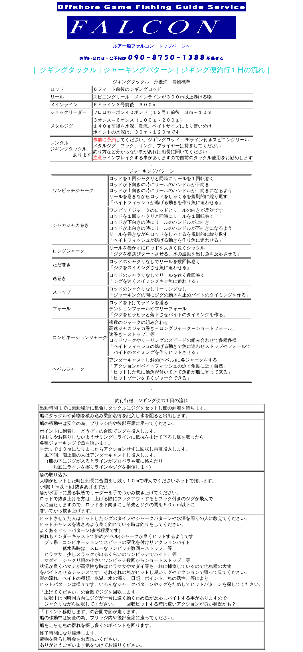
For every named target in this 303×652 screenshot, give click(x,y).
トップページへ (174, 46)
